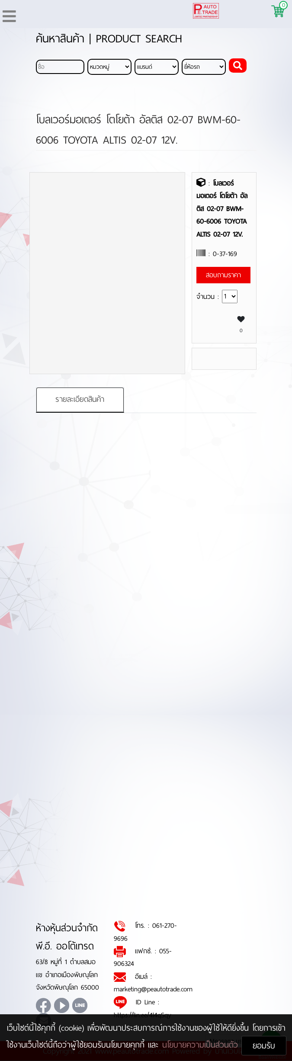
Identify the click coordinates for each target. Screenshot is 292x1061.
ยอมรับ (264, 1046)
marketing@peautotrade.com (153, 989)
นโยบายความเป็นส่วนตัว (201, 1045)
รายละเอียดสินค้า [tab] (79, 400)
